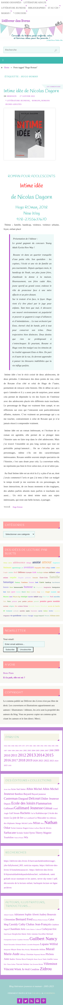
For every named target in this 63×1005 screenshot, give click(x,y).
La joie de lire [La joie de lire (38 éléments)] (16, 817)
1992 (41, 746)
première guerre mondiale (50, 601)
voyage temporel (39, 615)
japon (13, 592)
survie (40, 611)
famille (55, 577)
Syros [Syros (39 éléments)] (32, 832)
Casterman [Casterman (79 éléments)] (11, 798)
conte (53, 567)
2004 (33, 750)
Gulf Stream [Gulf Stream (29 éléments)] (14, 813)
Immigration (56, 587)
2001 (21, 750)
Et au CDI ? (53, 8)
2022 (46, 760)
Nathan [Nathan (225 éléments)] (50, 822)
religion (11, 606)
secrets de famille (54, 606)
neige (40, 596)
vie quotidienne (15, 615)
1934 (5, 746)
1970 (19, 746)
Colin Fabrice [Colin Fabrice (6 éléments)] (30, 929)
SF (4, 611)
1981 (30, 746)
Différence (21, 572)
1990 (38, 746)
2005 (38, 750)
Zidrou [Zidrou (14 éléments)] (46, 968)
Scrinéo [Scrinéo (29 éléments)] (19, 833)
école (34, 572)
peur (19, 601)
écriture (45, 572)
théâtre (45, 611)
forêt (36, 582)
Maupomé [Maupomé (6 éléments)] (7, 949)
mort (11, 596)
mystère (30, 596)
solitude (15, 611)
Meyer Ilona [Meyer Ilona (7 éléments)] (16, 949)
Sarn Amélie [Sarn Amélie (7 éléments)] (48, 959)
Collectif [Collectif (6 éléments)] (38, 929)
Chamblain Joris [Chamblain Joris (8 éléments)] (17, 929)
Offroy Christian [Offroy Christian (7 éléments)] (26, 954)
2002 (25, 751)
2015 (49, 755)
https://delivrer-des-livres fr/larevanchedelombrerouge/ (29, 861)
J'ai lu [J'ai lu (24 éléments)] (33, 813)
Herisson (11, 96)
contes (58, 568)
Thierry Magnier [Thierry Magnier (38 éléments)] (43, 832)
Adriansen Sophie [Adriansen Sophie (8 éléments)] (22, 914)
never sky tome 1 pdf (47, 878)
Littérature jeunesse (13, 8)
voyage (30, 615)
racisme (5, 606)
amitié (36, 562)
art (22, 568)
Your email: (8, 639)
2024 (56, 761)
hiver (11, 587)
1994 (49, 746)
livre (28, 592)
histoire (6, 587)
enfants (5, 577)
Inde (4, 592)
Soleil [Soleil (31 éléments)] (26, 833)
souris (28, 611)
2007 (47, 750)
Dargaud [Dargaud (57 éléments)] (23, 798)
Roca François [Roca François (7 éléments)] (27, 959)
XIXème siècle (54, 615)
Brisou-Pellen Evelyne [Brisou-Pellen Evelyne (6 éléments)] (40, 920)
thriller (51, 611)
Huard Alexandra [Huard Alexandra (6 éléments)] (9, 944)
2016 (7, 760)
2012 (22, 755)
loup (38, 592)
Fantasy (17, 582)
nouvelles (57, 596)
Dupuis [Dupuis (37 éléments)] (7, 803)
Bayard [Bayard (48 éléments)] (27, 793)
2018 (21, 760)
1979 (27, 746)
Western (47, 615)
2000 (17, 750)
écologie (40, 572)
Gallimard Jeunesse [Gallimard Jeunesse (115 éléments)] (28, 808)
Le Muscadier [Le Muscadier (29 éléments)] (40, 818)
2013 (31, 754)
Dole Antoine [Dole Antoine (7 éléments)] (32, 934)
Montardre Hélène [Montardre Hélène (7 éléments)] (37, 949)
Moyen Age (16, 596)
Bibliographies (36, 8)
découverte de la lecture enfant (18, 883)
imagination (47, 587)
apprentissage (16, 568)
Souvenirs (34, 611)
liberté (24, 592)
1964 (16, 746)
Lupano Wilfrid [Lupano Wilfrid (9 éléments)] (49, 944)
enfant (58, 572)
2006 (42, 750)
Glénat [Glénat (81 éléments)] (47, 808)
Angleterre (56, 563)
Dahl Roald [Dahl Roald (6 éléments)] (7, 934)
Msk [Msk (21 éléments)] (42, 823)
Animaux (7, 567)
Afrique (28, 563)
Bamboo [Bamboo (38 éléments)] (19, 794)
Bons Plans (8, 673)
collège (47, 568)
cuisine (10, 572)
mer (58, 592)
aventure (29, 567)
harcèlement (56, 582)
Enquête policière (24, 577)
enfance (52, 572)
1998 (9, 750)
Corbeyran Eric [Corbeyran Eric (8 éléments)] (49, 929)
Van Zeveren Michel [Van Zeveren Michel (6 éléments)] (36, 964)
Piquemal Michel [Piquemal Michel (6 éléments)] (39, 954)
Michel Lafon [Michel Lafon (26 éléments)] (27, 823)
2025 (6, 765)
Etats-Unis (44, 577)
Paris (9, 601)
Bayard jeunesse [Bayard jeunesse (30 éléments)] (39, 794)
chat (43, 568)
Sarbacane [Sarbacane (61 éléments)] (10, 832)
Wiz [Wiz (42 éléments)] (26, 837)
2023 (52, 760)
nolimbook (44, 874)
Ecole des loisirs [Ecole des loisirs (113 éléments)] (23, 803)
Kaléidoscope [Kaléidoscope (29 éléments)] (41, 813)
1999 (13, 750)
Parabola (36, 993)
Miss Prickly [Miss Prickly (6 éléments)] (26, 949)
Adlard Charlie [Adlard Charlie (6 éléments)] (9, 915)
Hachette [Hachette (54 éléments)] (25, 813)
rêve (16, 606)
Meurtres (6, 596)
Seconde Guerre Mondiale (38, 606)
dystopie (29, 572)
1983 (34, 746)
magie (47, 592)
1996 (56, 746)
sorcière (22, 611)
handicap (48, 582)
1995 (52, 746)
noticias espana (31, 865)
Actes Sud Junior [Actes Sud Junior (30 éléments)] (18, 789)
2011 (14, 755)
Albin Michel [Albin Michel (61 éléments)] (34, 789)
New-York (46, 596)
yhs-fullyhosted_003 (13, 865)
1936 (9, 746)
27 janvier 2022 (27, 96)
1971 (23, 746)
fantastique (8, 582)
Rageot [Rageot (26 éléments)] (26, 828)
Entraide (35, 577)
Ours (4, 601)
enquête (13, 577)
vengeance (6, 615)
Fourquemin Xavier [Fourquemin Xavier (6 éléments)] (10, 939)
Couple (5, 572)
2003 (29, 751)
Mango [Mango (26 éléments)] (18, 823)
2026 (9, 765)
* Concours (19, 13)
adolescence (19, 562)
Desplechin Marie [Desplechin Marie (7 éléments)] (19, 934)
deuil (15, 572)
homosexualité (18, 587)
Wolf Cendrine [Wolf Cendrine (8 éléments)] (32, 969)
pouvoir (36, 601)
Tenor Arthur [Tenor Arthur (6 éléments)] (11, 964)
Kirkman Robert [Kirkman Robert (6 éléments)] (21, 944)
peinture (14, 601)
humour (28, 586)
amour (47, 562)
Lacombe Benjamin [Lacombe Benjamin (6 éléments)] (33, 944)
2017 (14, 760)
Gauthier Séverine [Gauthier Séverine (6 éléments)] (23, 939)
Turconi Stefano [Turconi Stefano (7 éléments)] (22, 964)
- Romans (35, 101)
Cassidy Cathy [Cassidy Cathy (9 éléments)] (17, 924)
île (34, 587)
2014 (40, 755)
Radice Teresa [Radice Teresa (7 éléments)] (15, 959)
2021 (40, 760)
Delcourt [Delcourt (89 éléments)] (35, 798)
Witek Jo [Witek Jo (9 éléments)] (19, 969)
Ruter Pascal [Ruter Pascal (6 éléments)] (38, 959)
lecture (18, 592)
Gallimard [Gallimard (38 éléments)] (9, 808)
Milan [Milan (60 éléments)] (36, 823)
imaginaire (39, 587)
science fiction (23, 606)
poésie (24, 601)
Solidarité (9, 611)
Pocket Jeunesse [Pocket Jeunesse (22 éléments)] (17, 828)
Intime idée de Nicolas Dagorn (31, 91)
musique (24, 596)
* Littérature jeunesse (17, 101)
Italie (8, 592)
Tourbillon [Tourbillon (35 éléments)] (9, 837)
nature (36, 596)
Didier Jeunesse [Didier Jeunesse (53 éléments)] (50, 798)
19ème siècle (7, 563)
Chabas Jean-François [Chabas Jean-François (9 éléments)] (38, 924)
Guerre (41, 582)
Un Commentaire (54, 86)
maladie (53, 592)
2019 (29, 760)
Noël (51, 596)
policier (30, 601)
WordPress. (49, 993)
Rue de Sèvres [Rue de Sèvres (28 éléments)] (45, 828)
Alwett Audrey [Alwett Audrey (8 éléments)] (39, 914)
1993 (45, 746)
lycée (42, 592)
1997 (5, 750)
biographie (38, 568)
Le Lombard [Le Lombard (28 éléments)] (29, 818)
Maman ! (6, 13)
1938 (12, 746)
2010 (7, 755)
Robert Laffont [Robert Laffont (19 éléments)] (34, 828)
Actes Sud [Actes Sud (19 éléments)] (7, 789)
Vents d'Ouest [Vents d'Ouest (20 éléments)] (18, 837)
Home (6, 67)
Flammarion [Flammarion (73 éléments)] (44, 803)
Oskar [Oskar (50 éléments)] (7, 827)
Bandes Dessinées (11, 2)
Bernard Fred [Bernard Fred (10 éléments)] (24, 919)
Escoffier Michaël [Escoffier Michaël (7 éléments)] (45, 934)
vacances (57, 611)
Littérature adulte (35, 2)
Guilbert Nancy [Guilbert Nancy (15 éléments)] (43, 938)
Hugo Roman (17, 507)
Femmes (31, 582)
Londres (33, 592)
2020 (35, 760)
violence (24, 615)
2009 (56, 750)
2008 (51, 750)
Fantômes (24, 582)
